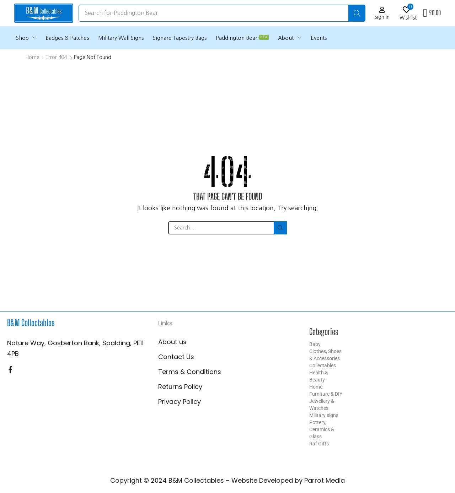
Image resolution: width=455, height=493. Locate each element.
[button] (382, 13)
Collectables (322, 365)
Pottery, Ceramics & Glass (321, 429)
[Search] (356, 13)
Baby (315, 344)
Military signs (323, 415)
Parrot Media (324, 480)
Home (32, 57)
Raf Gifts (319, 443)
